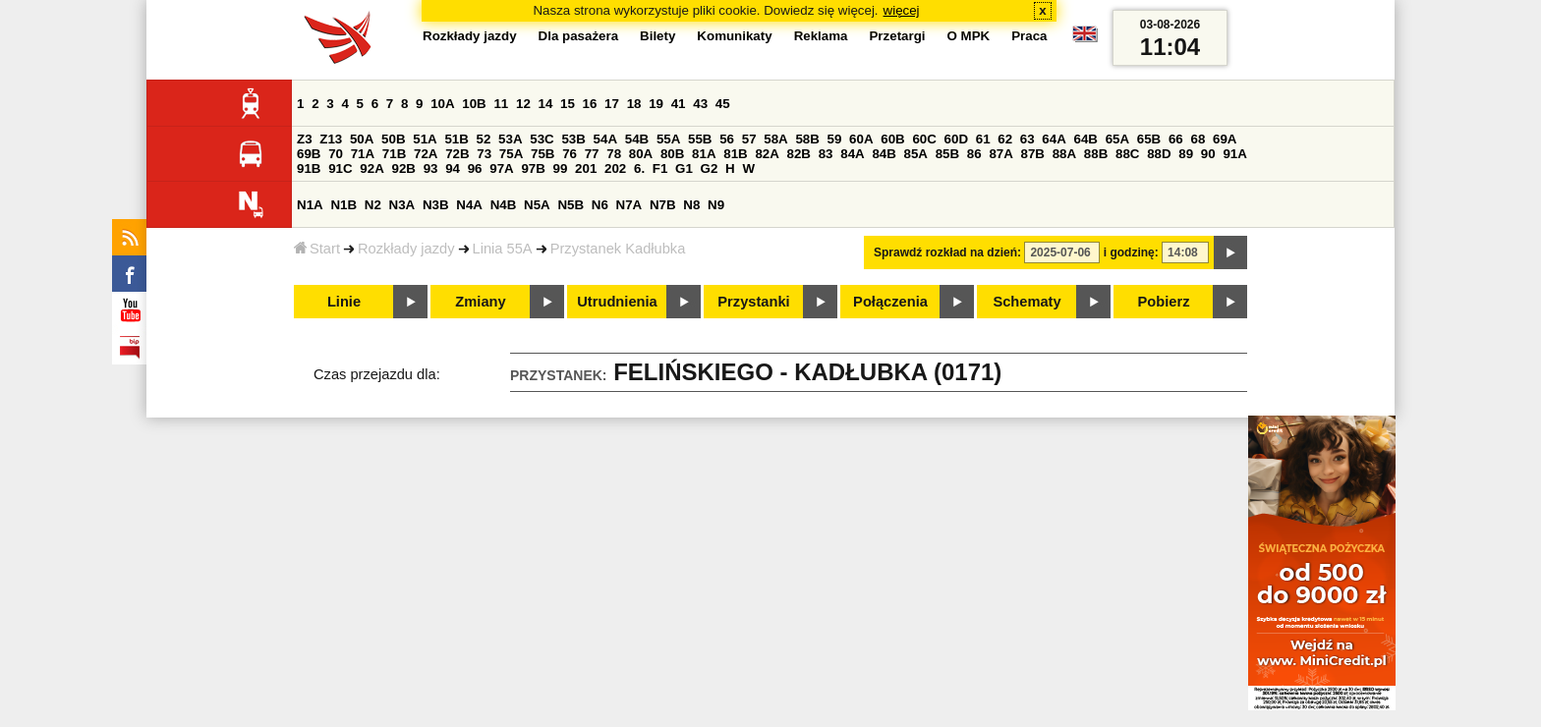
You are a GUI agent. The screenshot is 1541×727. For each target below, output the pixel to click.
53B (573, 139)
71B (394, 153)
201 (586, 168)
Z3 (305, 139)
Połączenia (890, 301)
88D (1158, 153)
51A (424, 139)
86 (974, 153)
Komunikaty (734, 35)
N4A (469, 204)
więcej (902, 10)
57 (749, 139)
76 (569, 153)
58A (775, 139)
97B (532, 168)
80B (672, 153)
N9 (716, 204)
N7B (663, 204)
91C (340, 168)
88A (1064, 153)
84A (852, 153)
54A (605, 139)
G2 (709, 168)
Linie (344, 301)
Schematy (1026, 301)
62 (1005, 139)
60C (924, 139)
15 (567, 103)
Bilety (657, 35)
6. (639, 168)
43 (700, 103)
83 (826, 153)
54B (637, 139)
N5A (537, 204)
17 (611, 103)
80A (641, 153)
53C (541, 139)
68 (1197, 139)
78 (613, 153)
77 (592, 153)
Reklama (821, 35)
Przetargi (897, 35)
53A (510, 139)
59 (835, 139)
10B (473, 103)
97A (501, 168)
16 (590, 103)
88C (1127, 153)
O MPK (969, 35)
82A (766, 153)
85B (947, 153)
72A (425, 153)
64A (1053, 139)
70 (335, 153)
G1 (684, 168)
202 (615, 168)
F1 (660, 168)
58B (807, 139)
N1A (310, 204)
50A (361, 139)
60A (861, 139)
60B (892, 139)
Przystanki (753, 301)
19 (656, 103)
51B (456, 139)
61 (983, 139)
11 (500, 103)
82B (799, 153)
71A (362, 153)
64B (1085, 139)
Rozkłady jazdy (406, 248)
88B (1096, 153)
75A (511, 153)
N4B (503, 204)
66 (1176, 139)
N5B (570, 204)
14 (546, 103)
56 (726, 139)
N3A (402, 204)
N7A (629, 204)
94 (452, 168)
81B (735, 153)
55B (700, 139)
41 (678, 103)
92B (403, 168)
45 (722, 103)
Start (317, 248)
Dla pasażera (579, 35)
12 (523, 103)
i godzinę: (1131, 252)
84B (883, 153)
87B (1033, 153)
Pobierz (1164, 301)
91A (1234, 153)
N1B (343, 204)
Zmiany (480, 301)
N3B (436, 204)
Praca (1029, 35)
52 (484, 139)
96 (475, 168)
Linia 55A (503, 248)
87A (1000, 153)
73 (484, 153)
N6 (600, 204)
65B (1149, 139)
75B (542, 153)
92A (371, 168)
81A (703, 153)
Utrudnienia (616, 301)
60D (956, 139)
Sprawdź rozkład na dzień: (947, 252)
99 (560, 168)
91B (308, 168)
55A (668, 139)
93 (431, 168)
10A (442, 103)
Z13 (330, 139)
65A (1117, 139)
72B (457, 153)
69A (1224, 139)
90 (1208, 153)
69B (308, 153)
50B (393, 139)
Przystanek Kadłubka (618, 248)
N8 (691, 204)
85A (916, 153)
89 (1185, 153)
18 (634, 103)
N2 (373, 204)
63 (1027, 139)
